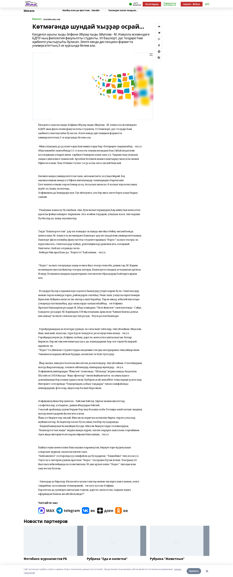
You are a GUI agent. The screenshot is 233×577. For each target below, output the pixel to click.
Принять (194, 571)
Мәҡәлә (29, 10)
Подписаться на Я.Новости (169, 4)
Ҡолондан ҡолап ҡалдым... (122, 10)
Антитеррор (151, 4)
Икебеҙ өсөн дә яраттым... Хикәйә (81, 10)
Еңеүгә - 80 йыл (191, 4)
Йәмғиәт (37, 19)
